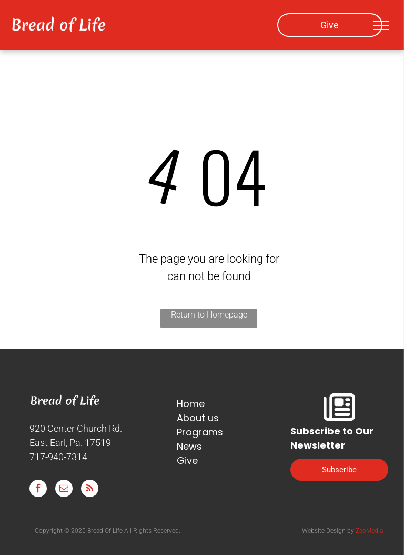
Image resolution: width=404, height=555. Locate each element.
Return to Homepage (209, 315)
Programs (200, 432)
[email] (64, 490)
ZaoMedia (369, 530)
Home (191, 403)
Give (187, 460)
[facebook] (38, 490)
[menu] (381, 25)
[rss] (89, 490)
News (189, 446)
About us (198, 417)
